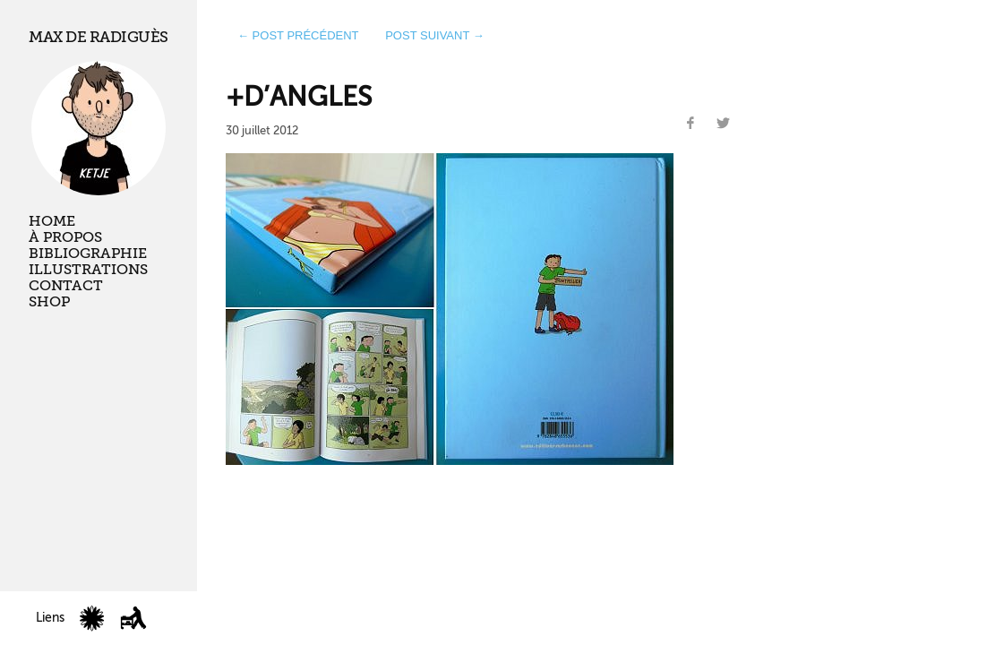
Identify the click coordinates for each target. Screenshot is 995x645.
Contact (66, 286)
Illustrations (88, 270)
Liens (50, 617)
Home (52, 221)
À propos (65, 237)
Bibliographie (88, 253)
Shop (49, 302)
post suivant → (435, 35)
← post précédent (298, 35)
